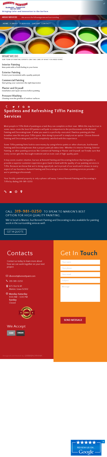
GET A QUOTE (15, 231)
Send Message (73, 320)
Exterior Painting (12, 72)
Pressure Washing (12, 96)
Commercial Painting (14, 80)
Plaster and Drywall (13, 88)
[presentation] (81, 308)
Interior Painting (11, 64)
